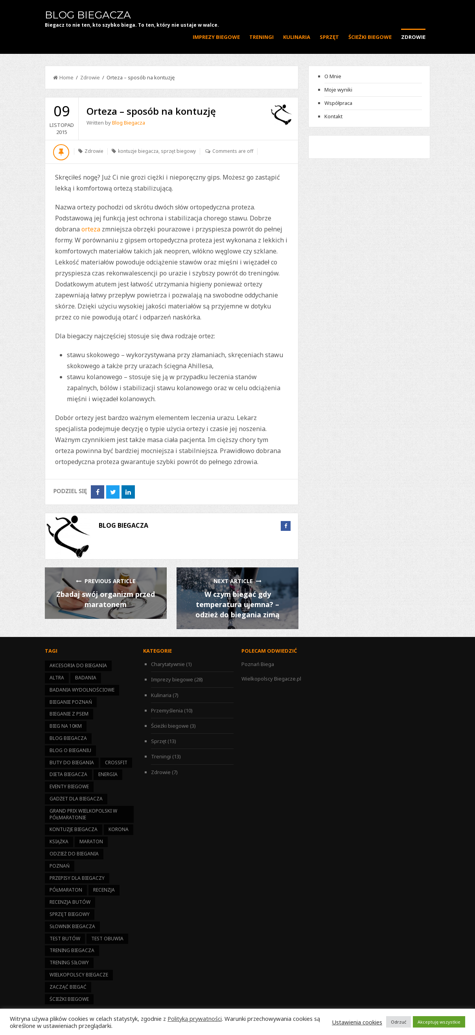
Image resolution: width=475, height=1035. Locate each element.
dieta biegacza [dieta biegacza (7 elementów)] (68, 774)
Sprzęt (329, 36)
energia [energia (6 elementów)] (108, 774)
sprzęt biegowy (178, 151)
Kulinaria (296, 36)
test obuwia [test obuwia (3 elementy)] (107, 938)
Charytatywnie (168, 664)
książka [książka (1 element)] (59, 841)
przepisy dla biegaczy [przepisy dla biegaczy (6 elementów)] (77, 878)
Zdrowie (413, 36)
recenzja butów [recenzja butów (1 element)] (70, 902)
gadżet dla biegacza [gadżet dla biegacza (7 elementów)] (76, 798)
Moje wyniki (338, 89)
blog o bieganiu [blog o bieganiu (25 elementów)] (70, 750)
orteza (90, 229)
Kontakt (333, 116)
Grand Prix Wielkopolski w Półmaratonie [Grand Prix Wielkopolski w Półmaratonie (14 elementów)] (83, 814)
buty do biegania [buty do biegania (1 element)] (72, 762)
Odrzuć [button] (398, 1022)
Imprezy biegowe (216, 36)
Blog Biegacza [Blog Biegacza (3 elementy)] (68, 738)
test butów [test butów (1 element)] (65, 938)
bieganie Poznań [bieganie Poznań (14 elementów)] (71, 702)
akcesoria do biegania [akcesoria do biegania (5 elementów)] (78, 665)
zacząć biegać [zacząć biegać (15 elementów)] (68, 987)
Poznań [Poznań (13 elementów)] (60, 865)
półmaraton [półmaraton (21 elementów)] (66, 889)
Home (63, 77)
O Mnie (332, 76)
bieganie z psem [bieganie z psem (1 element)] (69, 713)
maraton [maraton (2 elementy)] (91, 841)
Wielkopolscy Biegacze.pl (271, 678)
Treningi (261, 36)
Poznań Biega (257, 664)
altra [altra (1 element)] (57, 677)
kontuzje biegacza (138, 151)
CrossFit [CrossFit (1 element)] (116, 762)
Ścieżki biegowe (370, 36)
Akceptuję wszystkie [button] (439, 1022)
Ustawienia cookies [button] (357, 1022)
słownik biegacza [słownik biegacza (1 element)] (72, 926)
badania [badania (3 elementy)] (85, 677)
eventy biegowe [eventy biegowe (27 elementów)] (69, 786)
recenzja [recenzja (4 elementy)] (104, 889)
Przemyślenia (167, 710)
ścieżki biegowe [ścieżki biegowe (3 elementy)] (69, 999)
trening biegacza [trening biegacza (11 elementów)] (72, 950)
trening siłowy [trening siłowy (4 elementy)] (69, 962)
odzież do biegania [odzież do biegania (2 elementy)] (74, 853)
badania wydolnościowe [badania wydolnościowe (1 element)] (82, 689)
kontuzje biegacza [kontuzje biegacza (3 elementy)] (74, 829)
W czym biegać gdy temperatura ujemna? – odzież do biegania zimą (237, 604)
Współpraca (338, 102)
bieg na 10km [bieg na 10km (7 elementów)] (66, 726)
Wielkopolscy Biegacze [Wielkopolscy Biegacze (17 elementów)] (79, 974)
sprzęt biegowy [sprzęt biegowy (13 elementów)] (70, 914)
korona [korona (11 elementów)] (119, 829)
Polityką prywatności (195, 1018)
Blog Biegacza (88, 15)
